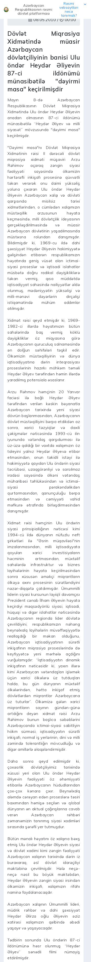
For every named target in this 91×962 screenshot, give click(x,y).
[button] (45, 9)
